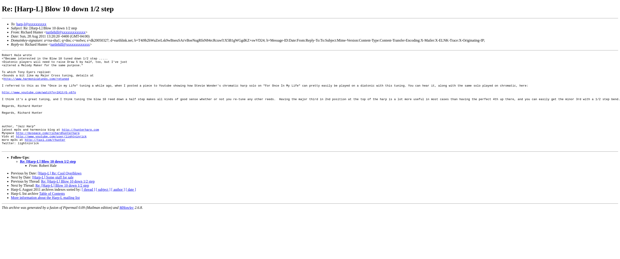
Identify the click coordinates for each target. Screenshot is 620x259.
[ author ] (118, 208)
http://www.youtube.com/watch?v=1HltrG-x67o (39, 100)
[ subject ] (103, 208)
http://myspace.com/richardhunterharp (47, 149)
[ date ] (131, 208)
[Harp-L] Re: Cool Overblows (60, 192)
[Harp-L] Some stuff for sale (53, 196)
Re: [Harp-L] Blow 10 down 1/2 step (48, 180)
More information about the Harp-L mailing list (45, 217)
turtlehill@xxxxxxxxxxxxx (66, 32)
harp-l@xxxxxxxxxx (31, 24)
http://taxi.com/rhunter (45, 157)
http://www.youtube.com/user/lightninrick (51, 153)
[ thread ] (88, 208)
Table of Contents (52, 212)
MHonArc (126, 226)
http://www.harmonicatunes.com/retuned (36, 84)
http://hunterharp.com (80, 145)
